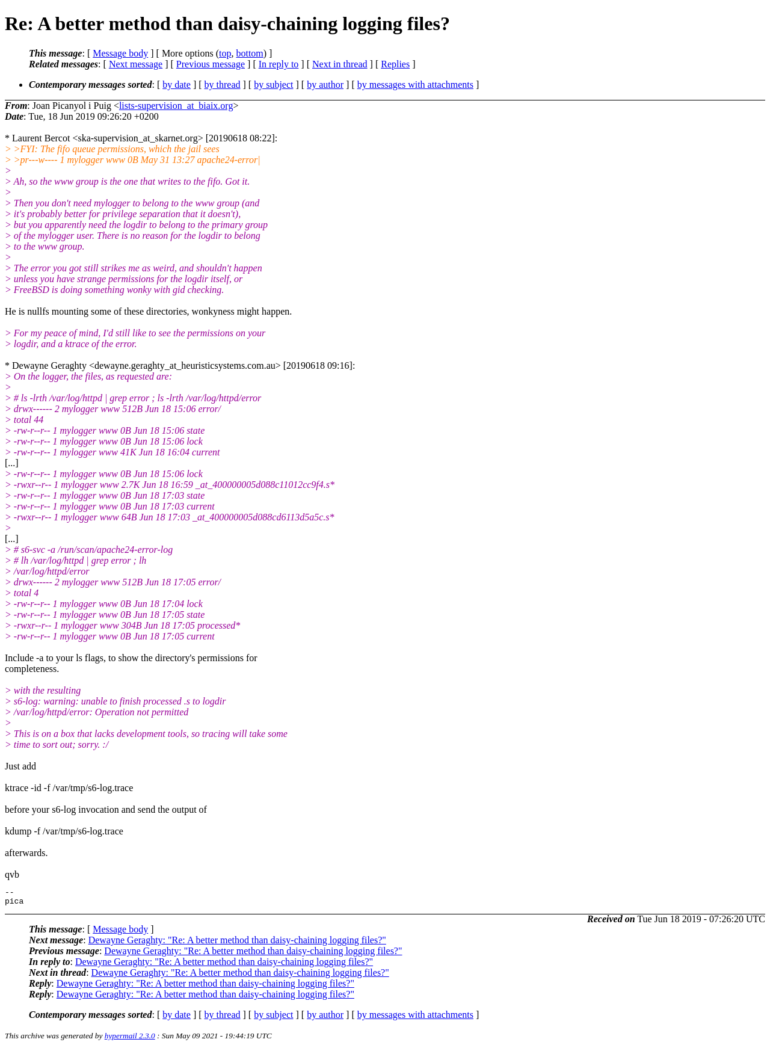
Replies (395, 64)
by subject (273, 84)
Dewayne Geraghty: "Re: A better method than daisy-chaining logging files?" (237, 943)
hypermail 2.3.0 (130, 1039)
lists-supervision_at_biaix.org (176, 105)
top (225, 53)
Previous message (210, 64)
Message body (120, 53)
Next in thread (340, 64)
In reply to (279, 64)
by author (325, 84)
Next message (135, 64)
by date (176, 84)
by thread (223, 84)
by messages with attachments (415, 84)
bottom (249, 53)
